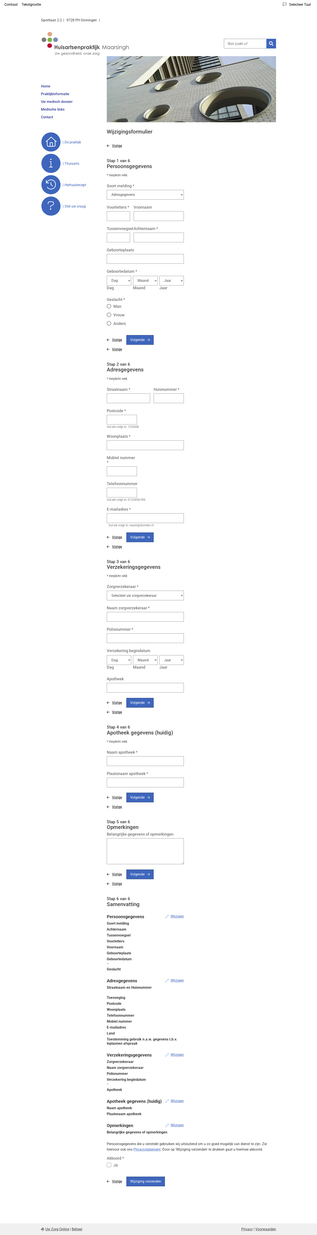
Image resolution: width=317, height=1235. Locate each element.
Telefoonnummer (122, 483)
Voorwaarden (265, 1229)
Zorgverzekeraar (122, 586)
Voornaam (143, 207)
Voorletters (118, 207)
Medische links (53, 109)
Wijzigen (177, 916)
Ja (115, 1165)
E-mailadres (119, 509)
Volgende (137, 340)
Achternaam (146, 228)
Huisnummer (166, 389)
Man (117, 306)
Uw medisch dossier (57, 102)
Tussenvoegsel (120, 228)
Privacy (247, 1229)
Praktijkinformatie (55, 94)
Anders (119, 323)
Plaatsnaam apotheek (127, 773)
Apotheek (115, 679)
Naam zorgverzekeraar (128, 608)
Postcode (116, 410)
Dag (110, 288)
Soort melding (120, 186)
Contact (47, 117)
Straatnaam (118, 389)
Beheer (77, 1229)
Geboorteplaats (120, 250)
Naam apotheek (122, 752)
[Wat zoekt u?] (245, 43)
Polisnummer (120, 629)
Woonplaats (119, 436)
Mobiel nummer (121, 460)
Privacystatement (146, 1149)
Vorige (117, 146)
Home (45, 86)
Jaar (163, 288)
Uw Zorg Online (57, 1229)
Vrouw (119, 315)
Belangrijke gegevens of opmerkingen (140, 834)
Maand (139, 288)
